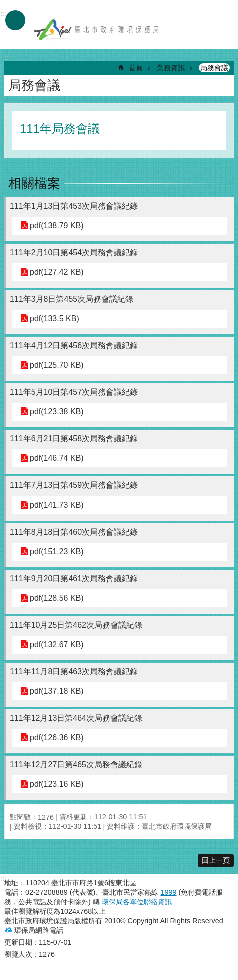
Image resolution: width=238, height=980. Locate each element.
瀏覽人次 (18, 954)
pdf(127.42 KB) (57, 272)
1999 (168, 892)
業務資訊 (171, 68)
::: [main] (7, 57)
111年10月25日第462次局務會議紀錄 (76, 625)
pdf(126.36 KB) (57, 737)
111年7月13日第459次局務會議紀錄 (74, 485)
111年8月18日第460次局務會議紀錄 (74, 532)
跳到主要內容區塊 (5, 5)
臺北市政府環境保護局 (97, 29)
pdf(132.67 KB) (57, 644)
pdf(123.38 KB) (57, 411)
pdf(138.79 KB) (57, 225)
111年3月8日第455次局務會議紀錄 (71, 299)
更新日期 (18, 942)
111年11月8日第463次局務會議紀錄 (74, 671)
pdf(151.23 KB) (57, 551)
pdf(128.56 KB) (57, 598)
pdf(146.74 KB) (57, 458)
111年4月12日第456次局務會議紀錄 (74, 345)
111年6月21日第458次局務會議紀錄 (74, 438)
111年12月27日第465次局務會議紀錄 (76, 764)
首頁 (136, 68)
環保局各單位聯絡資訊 (137, 902)
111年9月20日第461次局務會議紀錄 (74, 578)
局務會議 (214, 68)
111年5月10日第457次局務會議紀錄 (74, 392)
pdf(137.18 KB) (57, 691)
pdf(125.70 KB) (57, 365)
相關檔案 (34, 183)
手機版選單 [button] (15, 20)
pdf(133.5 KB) (54, 318)
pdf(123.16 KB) (57, 784)
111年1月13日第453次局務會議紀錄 (74, 206)
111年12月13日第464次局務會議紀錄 (76, 718)
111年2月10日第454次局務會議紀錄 (74, 252)
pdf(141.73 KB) (57, 505)
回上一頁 (216, 860)
